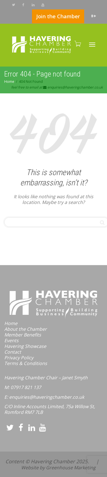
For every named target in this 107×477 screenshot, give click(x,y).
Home (10, 323)
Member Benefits (22, 335)
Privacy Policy (18, 357)
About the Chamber (25, 329)
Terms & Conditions (25, 363)
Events (11, 340)
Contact (12, 352)
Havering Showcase (25, 346)
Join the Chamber (58, 16)
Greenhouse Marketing (71, 467)
